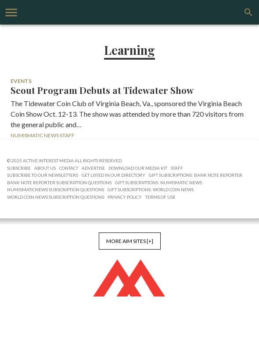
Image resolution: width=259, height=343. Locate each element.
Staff (177, 168)
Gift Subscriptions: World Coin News (151, 189)
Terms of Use (160, 197)
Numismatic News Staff (43, 135)
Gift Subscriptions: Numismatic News (158, 182)
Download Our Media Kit (137, 168)
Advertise (93, 168)
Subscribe (19, 168)
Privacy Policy (125, 197)
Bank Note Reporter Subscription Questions (59, 182)
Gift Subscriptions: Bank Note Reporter (195, 175)
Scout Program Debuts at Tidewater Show (102, 90)
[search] (248, 12)
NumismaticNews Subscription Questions (55, 189)
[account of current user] (11, 12)
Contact (68, 168)
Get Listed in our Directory (113, 175)
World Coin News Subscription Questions (55, 197)
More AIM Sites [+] (129, 241)
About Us (45, 168)
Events (21, 81)
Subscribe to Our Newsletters (42, 175)
